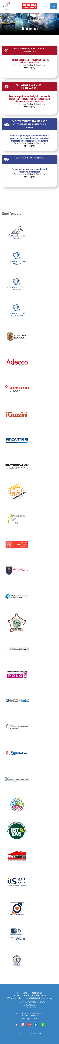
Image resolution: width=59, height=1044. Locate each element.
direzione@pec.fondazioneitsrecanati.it (29, 1013)
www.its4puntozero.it (29, 1018)
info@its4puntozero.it (30, 1016)
